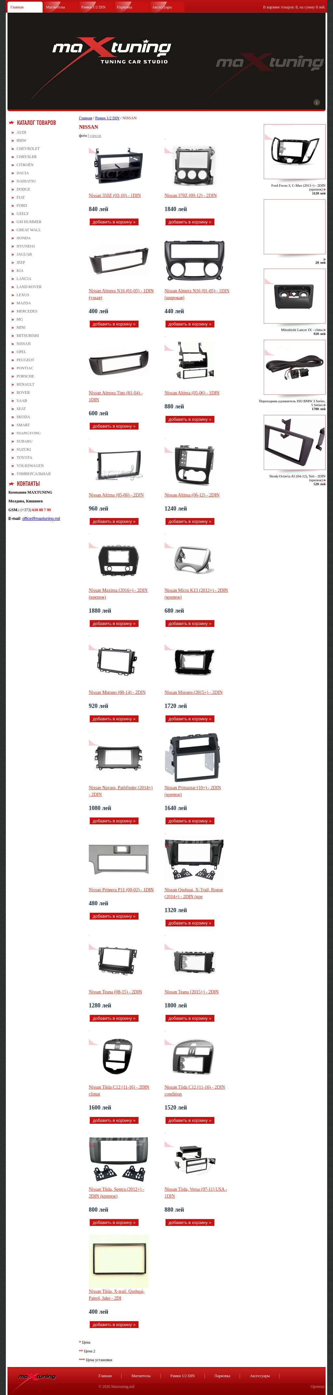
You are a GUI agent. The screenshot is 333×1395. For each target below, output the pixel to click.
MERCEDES (27, 311)
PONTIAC (25, 368)
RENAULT (25, 384)
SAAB (22, 400)
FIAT (21, 197)
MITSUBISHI (28, 335)
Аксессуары (162, 7)
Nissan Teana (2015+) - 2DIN (192, 992)
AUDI (21, 132)
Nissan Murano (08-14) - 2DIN (117, 692)
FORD (22, 205)
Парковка (124, 7)
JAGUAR (24, 254)
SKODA (23, 417)
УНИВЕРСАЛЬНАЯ (33, 474)
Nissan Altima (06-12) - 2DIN (192, 495)
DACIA (23, 173)
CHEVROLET (28, 148)
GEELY (23, 213)
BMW (21, 140)
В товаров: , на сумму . (294, 7)
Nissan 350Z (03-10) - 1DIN (115, 195)
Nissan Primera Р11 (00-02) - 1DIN (121, 889)
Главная (16, 7)
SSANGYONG (29, 433)
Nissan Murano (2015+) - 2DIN (193, 692)
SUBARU (25, 441)
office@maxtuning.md (41, 518)
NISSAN (24, 343)
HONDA (24, 238)
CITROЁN (25, 165)
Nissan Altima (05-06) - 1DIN (192, 393)
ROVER (23, 392)
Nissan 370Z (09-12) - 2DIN (191, 195)
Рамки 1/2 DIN (93, 7)
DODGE (23, 189)
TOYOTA (24, 457)
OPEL (21, 352)
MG (20, 319)
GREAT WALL (29, 230)
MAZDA (24, 303)
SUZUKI (24, 449)
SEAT (21, 408)
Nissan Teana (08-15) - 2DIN (115, 992)
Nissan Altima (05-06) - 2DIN (116, 495)
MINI (21, 327)
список (95, 135)
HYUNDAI (26, 246)
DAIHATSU (26, 181)
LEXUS (23, 295)
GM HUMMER (29, 221)
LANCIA (24, 278)
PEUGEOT (25, 360)
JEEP (21, 262)
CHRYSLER (27, 156)
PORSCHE (25, 376)
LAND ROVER (29, 287)
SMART (23, 425)
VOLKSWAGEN (30, 465)
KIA (20, 270)
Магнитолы (55, 7)
